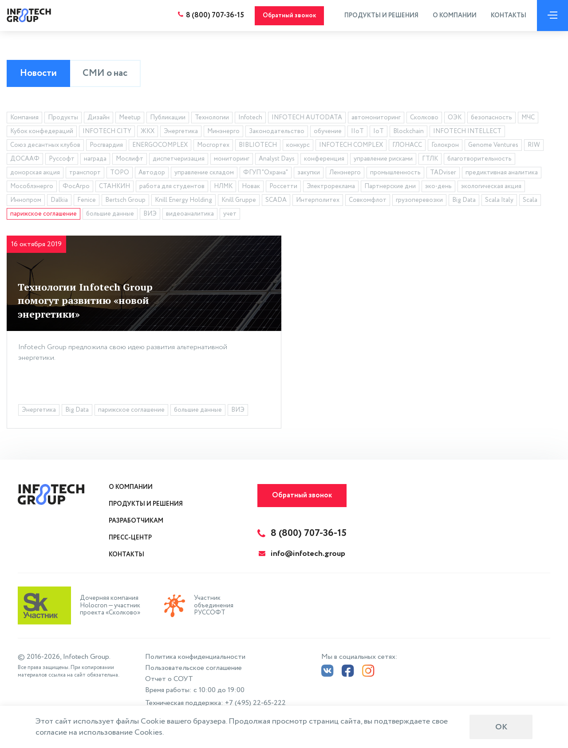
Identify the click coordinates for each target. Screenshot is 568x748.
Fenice (86, 200)
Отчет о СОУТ (169, 679)
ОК (501, 727)
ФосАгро (76, 186)
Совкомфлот (368, 200)
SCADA (276, 200)
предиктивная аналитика (501, 172)
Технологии (212, 117)
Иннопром (25, 200)
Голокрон (445, 145)
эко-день (438, 186)
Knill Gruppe (238, 200)
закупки (308, 172)
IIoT (357, 131)
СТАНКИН (114, 186)
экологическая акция (491, 186)
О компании (455, 15)
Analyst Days (277, 158)
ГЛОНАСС (407, 145)
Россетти (283, 186)
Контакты (508, 15)
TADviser (443, 172)
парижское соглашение (43, 213)
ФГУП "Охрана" (265, 172)
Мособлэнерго (31, 186)
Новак (251, 186)
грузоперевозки (419, 200)
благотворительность (479, 158)
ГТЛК (430, 158)
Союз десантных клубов (45, 145)
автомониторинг (376, 117)
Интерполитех (317, 200)
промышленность (395, 172)
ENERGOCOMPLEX (160, 145)
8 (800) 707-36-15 (215, 15)
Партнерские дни (390, 186)
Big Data (464, 200)
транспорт (85, 172)
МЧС (528, 117)
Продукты (63, 117)
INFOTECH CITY (107, 131)
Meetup (130, 117)
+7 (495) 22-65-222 (255, 703)
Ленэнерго (345, 172)
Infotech (250, 117)
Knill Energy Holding (183, 200)
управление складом (204, 172)
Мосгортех (213, 145)
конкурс (298, 145)
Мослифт (129, 158)
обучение (328, 131)
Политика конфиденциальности (195, 657)
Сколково (424, 117)
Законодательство (276, 131)
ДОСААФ (24, 158)
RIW (534, 145)
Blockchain (408, 131)
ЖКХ (147, 131)
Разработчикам (136, 520)
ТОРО (119, 172)
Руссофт (62, 158)
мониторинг (231, 158)
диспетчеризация (179, 158)
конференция (324, 158)
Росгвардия (106, 145)
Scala (530, 200)
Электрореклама (331, 186)
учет (230, 213)
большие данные (110, 213)
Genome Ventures (493, 145)
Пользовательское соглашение (193, 668)
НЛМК (223, 186)
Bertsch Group (125, 200)
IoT (378, 131)
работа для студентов (172, 186)
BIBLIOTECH (258, 145)
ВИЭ (150, 213)
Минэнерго (223, 131)
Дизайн (98, 117)
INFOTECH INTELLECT (467, 131)
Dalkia (59, 200)
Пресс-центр (130, 537)
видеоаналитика (190, 213)
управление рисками (383, 158)
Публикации (167, 117)
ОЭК (455, 117)
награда (95, 158)
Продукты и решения (381, 15)
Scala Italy (499, 200)
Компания (24, 117)
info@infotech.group (302, 553)
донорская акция (35, 172)
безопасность (491, 117)
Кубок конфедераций (41, 131)
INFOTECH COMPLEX (351, 145)
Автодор (151, 172)
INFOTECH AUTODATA (307, 117)
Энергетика (181, 131)
